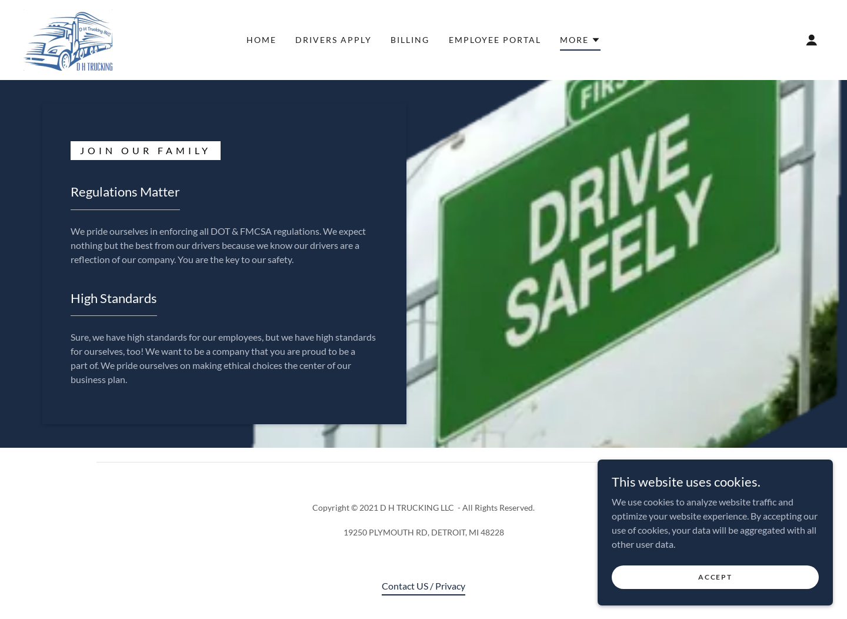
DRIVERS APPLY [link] (333, 40)
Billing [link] (410, 40)
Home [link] (261, 40)
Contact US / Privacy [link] (423, 585)
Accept (715, 577)
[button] (580, 42)
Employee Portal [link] (495, 40)
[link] (68, 38)
